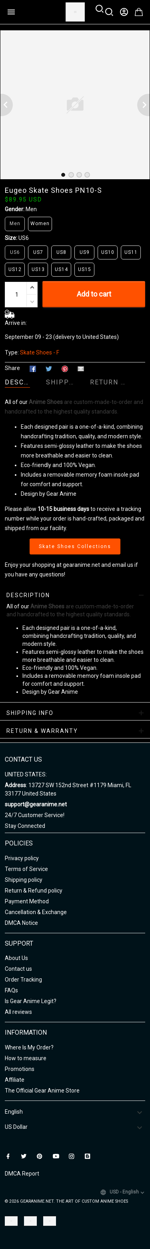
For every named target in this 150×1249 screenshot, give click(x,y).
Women (40, 223)
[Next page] (143, 105)
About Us (16, 958)
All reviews (18, 1012)
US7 (38, 252)
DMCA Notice (21, 923)
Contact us (18, 969)
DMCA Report (22, 1173)
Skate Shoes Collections (75, 546)
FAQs (11, 990)
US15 (84, 269)
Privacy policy (22, 858)
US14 (61, 269)
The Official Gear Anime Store (42, 1090)
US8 (61, 252)
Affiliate (14, 1080)
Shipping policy (23, 880)
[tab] (63, 175)
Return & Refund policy (33, 890)
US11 (131, 252)
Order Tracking (23, 979)
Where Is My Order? (29, 1047)
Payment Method (27, 901)
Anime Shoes (46, 402)
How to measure (25, 1058)
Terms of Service (26, 869)
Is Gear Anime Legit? (30, 1001)
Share (12, 368)
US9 (85, 252)
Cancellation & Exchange (36, 912)
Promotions (19, 1069)
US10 (107, 252)
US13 (38, 269)
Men (31, 209)
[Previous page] (6, 105)
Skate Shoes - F (39, 352)
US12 (15, 269)
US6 (23, 238)
